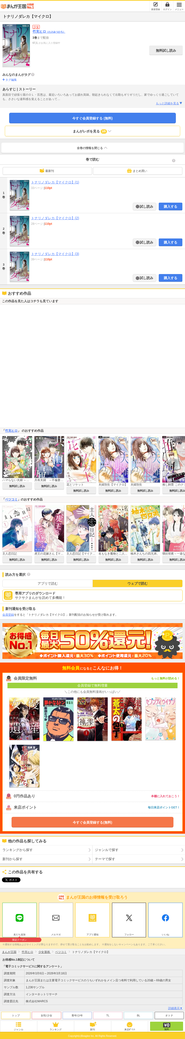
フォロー (129, 933)
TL (107, 1014)
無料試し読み (166, 50)
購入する (170, 206)
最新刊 (47, 170)
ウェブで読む (137, 583)
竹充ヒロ (49, 31)
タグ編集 (11, 79)
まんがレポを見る (92, 131)
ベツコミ (11, 499)
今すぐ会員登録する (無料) (92, 118)
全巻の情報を (92, 147)
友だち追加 (19, 934)
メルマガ (56, 933)
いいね (165, 933)
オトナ (169, 1014)
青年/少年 (77, 1014)
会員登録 (8, 614)
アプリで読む (48, 583)
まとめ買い (137, 171)
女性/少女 (46, 1014)
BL (138, 1014)
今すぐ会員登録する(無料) (92, 822)
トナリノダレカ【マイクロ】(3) (55, 254)
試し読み (146, 206)
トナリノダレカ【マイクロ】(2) (55, 218)
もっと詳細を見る (169, 103)
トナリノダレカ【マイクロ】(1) (55, 182)
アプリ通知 (92, 933)
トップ (16, 1014)
